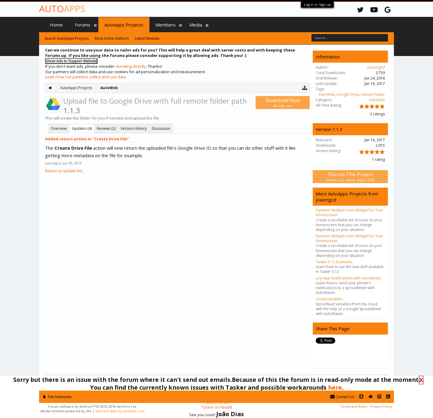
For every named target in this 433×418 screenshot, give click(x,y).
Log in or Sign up (317, 4)
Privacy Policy (381, 406)
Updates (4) (82, 128)
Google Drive (347, 94)
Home (56, 25)
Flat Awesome (57, 396)
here (335, 387)
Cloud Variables (329, 298)
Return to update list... (65, 170)
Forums (83, 25)
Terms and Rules (353, 406)
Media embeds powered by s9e (66, 411)
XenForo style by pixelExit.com (120, 411)
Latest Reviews (147, 38)
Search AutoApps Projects (67, 38)
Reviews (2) (106, 128)
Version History (134, 128)
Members (165, 25)
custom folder (373, 94)
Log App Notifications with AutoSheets (348, 278)
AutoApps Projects (123, 25)
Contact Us (342, 396)
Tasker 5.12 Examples (334, 261)
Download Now (283, 102)
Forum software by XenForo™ (92, 406)
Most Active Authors (112, 38)
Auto (62, 8)
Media (195, 25)
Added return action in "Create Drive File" (87, 139)
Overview (59, 128)
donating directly (130, 66)
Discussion (161, 128)
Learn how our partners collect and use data (85, 77)
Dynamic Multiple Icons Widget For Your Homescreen (349, 212)
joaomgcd (53, 163)
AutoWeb (327, 94)
